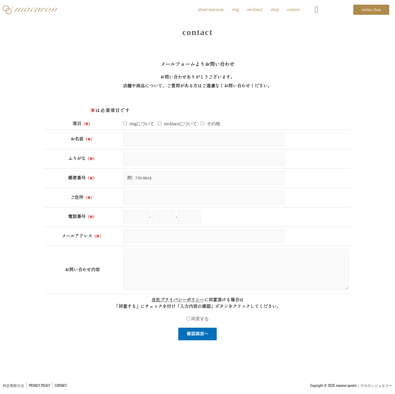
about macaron (211, 9)
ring (235, 9)
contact (293, 9)
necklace (255, 9)
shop (275, 9)
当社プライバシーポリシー (177, 304)
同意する (198, 323)
